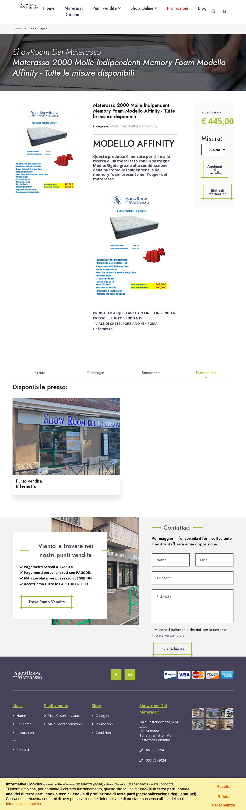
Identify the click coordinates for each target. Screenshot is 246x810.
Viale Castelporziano (61, 715)
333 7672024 (152, 760)
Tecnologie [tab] (95, 372)
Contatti (21, 749)
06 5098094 (151, 750)
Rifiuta (223, 797)
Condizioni (102, 732)
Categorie (101, 715)
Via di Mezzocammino (63, 724)
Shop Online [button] (143, 8)
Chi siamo (22, 724)
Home (49, 8)
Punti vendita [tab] (206, 372)
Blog (202, 8)
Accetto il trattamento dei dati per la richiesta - (190, 632)
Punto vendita (29, 484)
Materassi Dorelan (74, 11)
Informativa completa (168, 635)
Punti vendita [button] (107, 8)
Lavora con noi (23, 735)
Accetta (223, 786)
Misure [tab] (40, 372)
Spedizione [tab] (151, 372)
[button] (214, 170)
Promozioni (177, 8)
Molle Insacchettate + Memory (133, 126)
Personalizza (223, 805)
